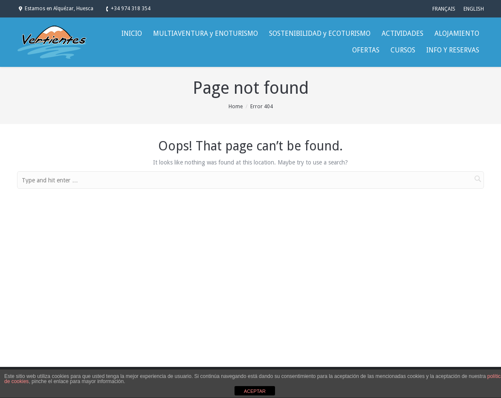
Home (236, 107)
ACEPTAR (255, 391)
